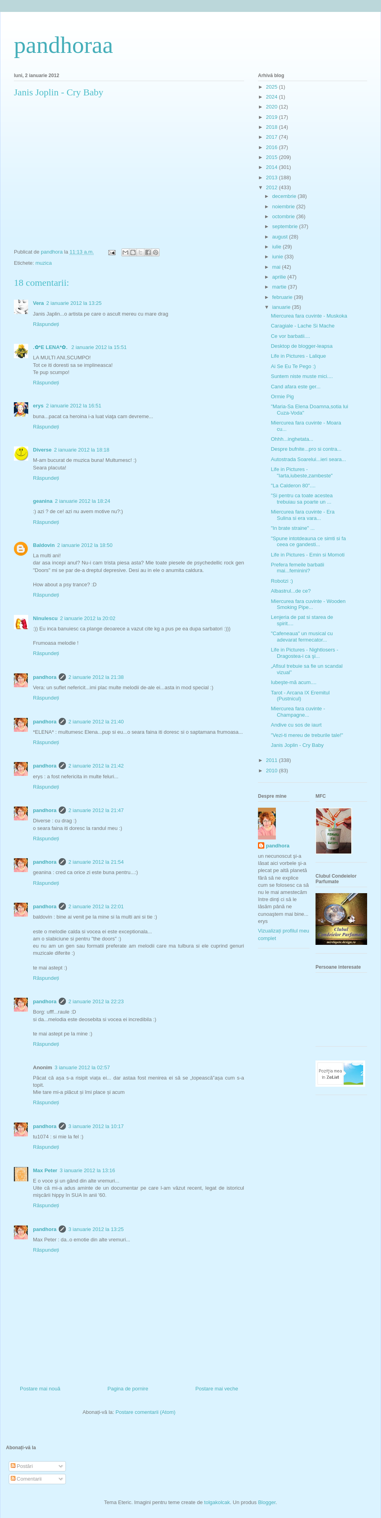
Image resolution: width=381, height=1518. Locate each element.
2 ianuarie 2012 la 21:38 (96, 677)
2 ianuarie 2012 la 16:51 (74, 406)
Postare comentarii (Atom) (145, 1412)
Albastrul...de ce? (290, 591)
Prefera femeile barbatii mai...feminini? (297, 568)
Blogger (266, 1502)
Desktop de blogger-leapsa (301, 346)
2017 (272, 137)
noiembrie (284, 206)
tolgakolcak (217, 1502)
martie (280, 287)
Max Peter (45, 1170)
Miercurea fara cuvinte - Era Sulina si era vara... (302, 515)
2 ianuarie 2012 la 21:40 (96, 722)
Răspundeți (46, 324)
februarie (283, 297)
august (280, 237)
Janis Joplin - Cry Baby (297, 745)
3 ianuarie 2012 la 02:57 (82, 1067)
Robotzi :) (282, 581)
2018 (272, 127)
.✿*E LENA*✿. (51, 347)
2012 (272, 187)
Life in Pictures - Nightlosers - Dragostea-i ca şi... (304, 653)
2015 (272, 157)
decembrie (285, 196)
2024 (272, 97)
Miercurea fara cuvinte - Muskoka (309, 316)
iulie (277, 247)
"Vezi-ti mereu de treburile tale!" (307, 735)
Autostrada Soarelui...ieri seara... (308, 459)
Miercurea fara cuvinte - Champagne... (298, 712)
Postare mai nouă (40, 1389)
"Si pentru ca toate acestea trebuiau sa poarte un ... (302, 498)
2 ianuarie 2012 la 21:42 (96, 766)
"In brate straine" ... (292, 528)
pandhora (44, 677)
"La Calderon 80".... (293, 486)
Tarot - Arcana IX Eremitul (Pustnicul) (300, 696)
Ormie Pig (282, 396)
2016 (272, 147)
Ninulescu (45, 618)
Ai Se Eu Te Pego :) (293, 366)
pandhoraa (63, 45)
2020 (272, 107)
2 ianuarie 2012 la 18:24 (82, 501)
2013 (272, 177)
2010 (272, 771)
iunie (278, 257)
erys (38, 406)
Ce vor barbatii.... (290, 336)
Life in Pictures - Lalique (298, 356)
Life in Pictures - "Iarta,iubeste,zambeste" (302, 472)
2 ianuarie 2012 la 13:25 (74, 303)
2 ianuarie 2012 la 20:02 (87, 618)
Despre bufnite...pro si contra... (306, 449)
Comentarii (26, 1479)
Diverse (42, 450)
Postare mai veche (216, 1389)
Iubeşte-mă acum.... (293, 682)
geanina (42, 501)
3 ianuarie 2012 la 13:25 (96, 1229)
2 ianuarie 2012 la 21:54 (96, 862)
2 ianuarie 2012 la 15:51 (99, 347)
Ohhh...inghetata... (292, 439)
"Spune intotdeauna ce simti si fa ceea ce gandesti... (308, 541)
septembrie (285, 226)
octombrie (284, 216)
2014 (272, 167)
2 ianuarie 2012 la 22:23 (96, 1001)
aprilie (279, 277)
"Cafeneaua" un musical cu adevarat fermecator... (302, 636)
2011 (272, 760)
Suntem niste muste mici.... (302, 376)
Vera (38, 303)
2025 (272, 87)
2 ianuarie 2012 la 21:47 (96, 810)
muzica (43, 263)
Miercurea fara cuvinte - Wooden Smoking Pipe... (308, 604)
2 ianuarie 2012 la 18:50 (85, 545)
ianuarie (282, 307)
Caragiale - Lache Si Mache (302, 326)
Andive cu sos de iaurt (296, 725)
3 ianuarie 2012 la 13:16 (87, 1170)
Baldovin (44, 545)
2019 (272, 117)
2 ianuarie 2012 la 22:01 (96, 906)
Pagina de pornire (128, 1389)
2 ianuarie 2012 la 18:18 (82, 450)
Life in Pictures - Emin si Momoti (307, 555)
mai (277, 267)
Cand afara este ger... (295, 387)
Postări (22, 1466)
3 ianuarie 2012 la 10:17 (96, 1126)
